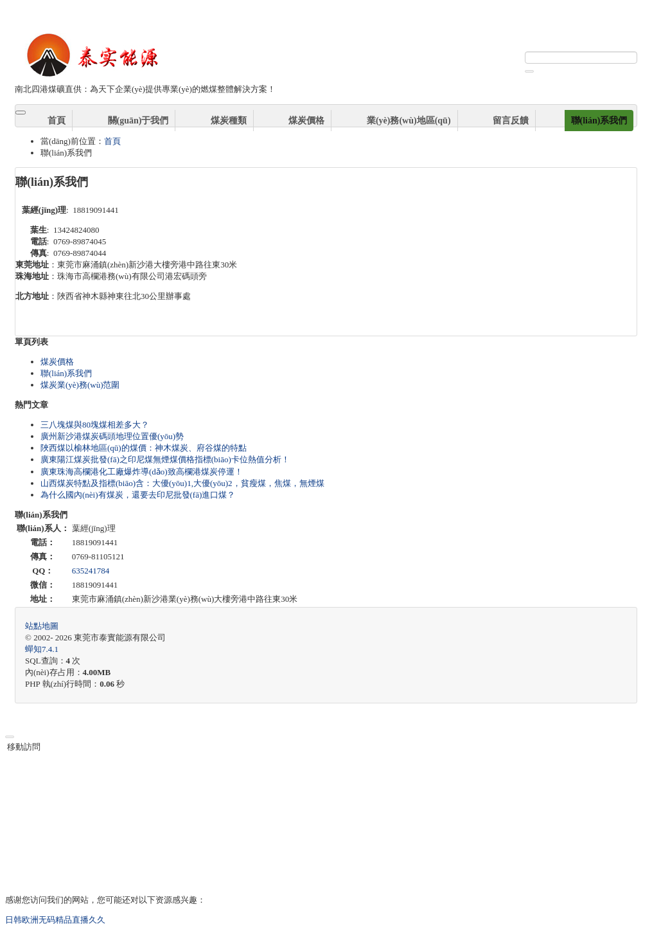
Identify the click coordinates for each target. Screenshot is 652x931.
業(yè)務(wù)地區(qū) (409, 120)
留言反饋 (511, 120)
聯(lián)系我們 (599, 120)
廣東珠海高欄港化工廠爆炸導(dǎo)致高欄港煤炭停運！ (141, 471)
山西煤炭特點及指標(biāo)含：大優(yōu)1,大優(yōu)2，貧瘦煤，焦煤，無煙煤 (182, 483)
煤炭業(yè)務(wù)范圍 (79, 385)
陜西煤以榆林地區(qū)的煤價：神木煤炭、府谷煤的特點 (143, 448)
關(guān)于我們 (138, 120)
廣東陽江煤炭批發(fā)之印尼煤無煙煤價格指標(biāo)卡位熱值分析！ (165, 459)
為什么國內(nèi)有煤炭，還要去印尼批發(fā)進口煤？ (137, 495)
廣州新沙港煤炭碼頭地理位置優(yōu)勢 (112, 436)
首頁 (57, 120)
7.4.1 (41, 649)
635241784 (91, 570)
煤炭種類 (229, 120)
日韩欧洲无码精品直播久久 (55, 920)
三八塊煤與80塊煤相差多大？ (94, 424)
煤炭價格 (306, 120)
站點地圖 (41, 626)
